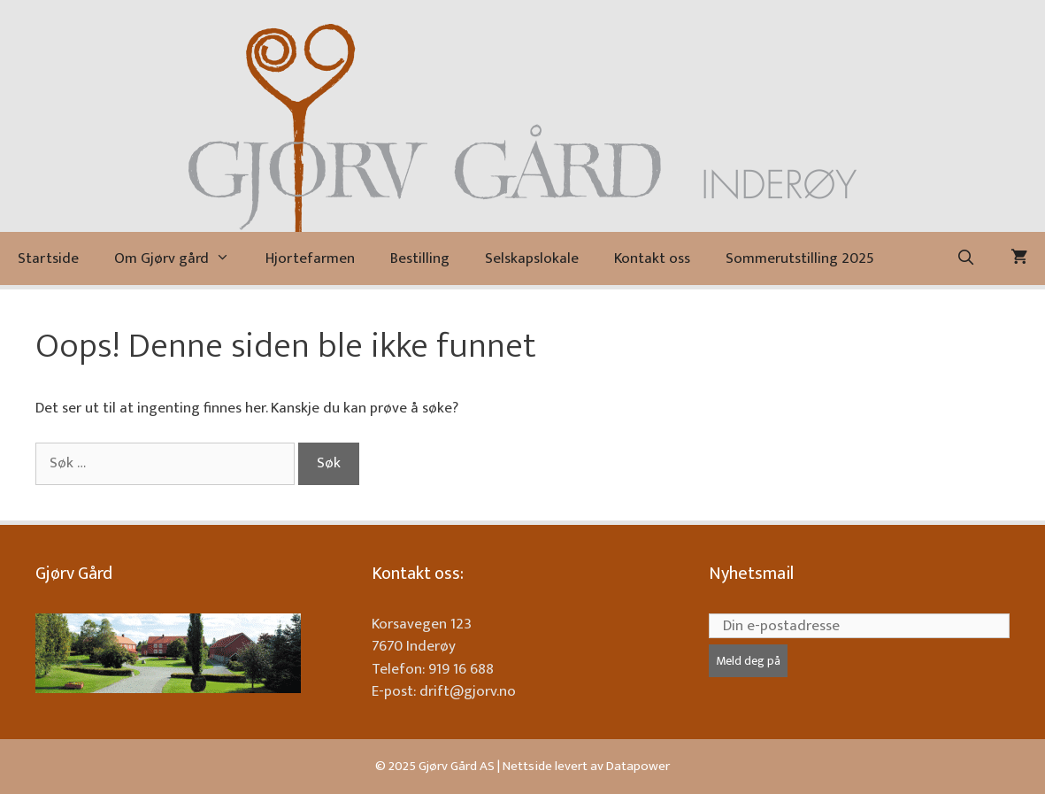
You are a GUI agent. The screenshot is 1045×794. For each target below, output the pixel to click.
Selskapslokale (532, 258)
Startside (48, 258)
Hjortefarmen (310, 258)
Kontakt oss (652, 258)
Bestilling (420, 258)
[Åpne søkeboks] (965, 258)
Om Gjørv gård (181, 258)
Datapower (638, 766)
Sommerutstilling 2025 (800, 258)
